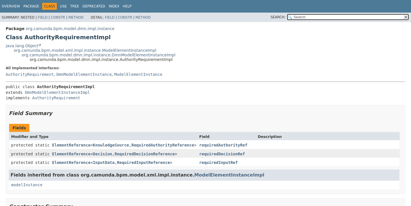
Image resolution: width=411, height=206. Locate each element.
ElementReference (71, 145)
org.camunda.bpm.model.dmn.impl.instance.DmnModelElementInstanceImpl (99, 55)
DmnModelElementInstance (84, 74)
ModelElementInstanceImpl (229, 175)
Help (127, 6)
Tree (74, 6)
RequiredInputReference (143, 162)
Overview (11, 6)
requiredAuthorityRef (223, 145)
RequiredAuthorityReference (162, 145)
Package (31, 6)
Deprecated (93, 6)
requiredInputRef (218, 162)
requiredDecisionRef (222, 154)
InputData (104, 162)
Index (114, 6)
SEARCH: (278, 17)
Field (42, 17)
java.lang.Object (22, 45)
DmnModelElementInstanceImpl (57, 92)
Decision (102, 154)
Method (76, 17)
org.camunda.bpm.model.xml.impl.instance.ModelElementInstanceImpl (85, 50)
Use (63, 6)
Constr (58, 17)
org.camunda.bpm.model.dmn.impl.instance (70, 28)
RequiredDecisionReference (144, 154)
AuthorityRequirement (30, 74)
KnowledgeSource (111, 145)
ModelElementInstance (138, 74)
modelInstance (27, 185)
